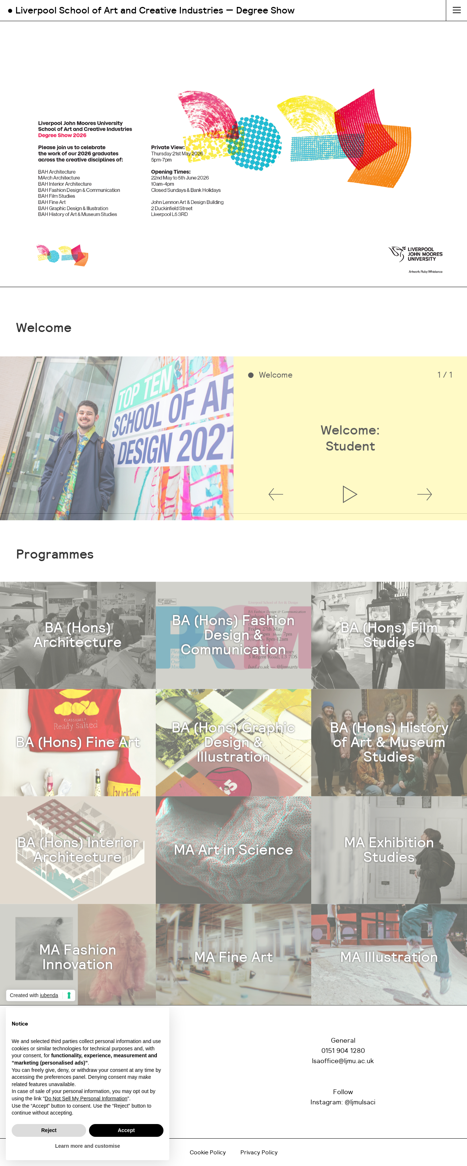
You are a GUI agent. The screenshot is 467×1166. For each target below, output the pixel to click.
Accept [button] (126, 1130)
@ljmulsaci (360, 1102)
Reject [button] (49, 1130)
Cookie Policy (208, 1152)
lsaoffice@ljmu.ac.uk (343, 1061)
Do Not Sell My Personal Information (86, 1098)
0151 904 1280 (343, 1051)
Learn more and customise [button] (87, 1146)
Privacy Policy (259, 1152)
